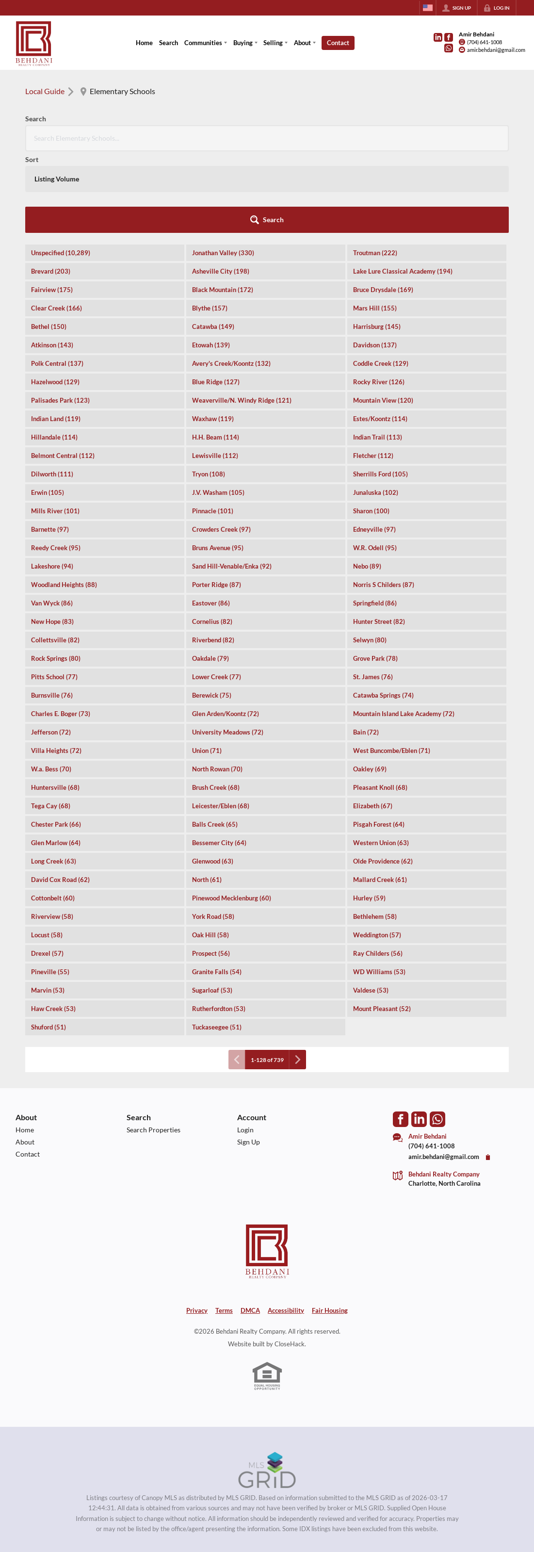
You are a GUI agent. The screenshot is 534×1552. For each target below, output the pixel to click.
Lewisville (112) (215, 374)
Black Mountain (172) (222, 208)
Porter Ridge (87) (216, 503)
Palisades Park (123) (60, 319)
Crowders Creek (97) (221, 448)
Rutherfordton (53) (218, 927)
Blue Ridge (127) (216, 300)
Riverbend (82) (213, 558)
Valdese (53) (370, 909)
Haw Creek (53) (53, 927)
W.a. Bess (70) (51, 687)
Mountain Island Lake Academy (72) (403, 632)
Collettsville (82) (55, 558)
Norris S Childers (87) (383, 503)
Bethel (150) (48, 245)
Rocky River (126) (379, 300)
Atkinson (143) (52, 263)
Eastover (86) (211, 521)
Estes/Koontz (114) (380, 337)
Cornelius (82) (212, 540)
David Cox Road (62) (60, 798)
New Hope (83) (52, 540)
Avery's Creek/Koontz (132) (231, 282)
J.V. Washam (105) (218, 411)
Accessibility (286, 1229)
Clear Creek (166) (56, 226)
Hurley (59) (369, 816)
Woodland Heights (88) (64, 503)
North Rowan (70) (217, 687)
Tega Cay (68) (50, 724)
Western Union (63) (381, 761)
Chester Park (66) (56, 743)
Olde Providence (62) (383, 780)
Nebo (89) (367, 485)
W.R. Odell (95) (375, 466)
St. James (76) (373, 595)
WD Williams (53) (379, 890)
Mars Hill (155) (375, 226)
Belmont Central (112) (63, 374)
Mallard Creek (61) (380, 798)
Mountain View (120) (383, 319)
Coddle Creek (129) (380, 282)
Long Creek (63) (53, 780)
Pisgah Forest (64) (379, 743)
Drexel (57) (47, 872)
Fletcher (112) (373, 374)
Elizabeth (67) (372, 724)
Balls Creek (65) (215, 743)
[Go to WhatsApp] (448, 48)
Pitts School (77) (54, 595)
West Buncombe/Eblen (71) (391, 669)
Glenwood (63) (212, 780)
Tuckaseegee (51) (217, 945)
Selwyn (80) (370, 558)
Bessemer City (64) (219, 761)
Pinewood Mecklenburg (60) (231, 816)
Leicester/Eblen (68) (220, 724)
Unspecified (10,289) (60, 171)
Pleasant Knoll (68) (380, 706)
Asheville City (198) (220, 190)
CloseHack (290, 1262)
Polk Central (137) (57, 282)
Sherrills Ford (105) (380, 392)
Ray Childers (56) (378, 872)
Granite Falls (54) (217, 890)
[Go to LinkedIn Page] (438, 37)
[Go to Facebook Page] (448, 37)
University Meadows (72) (227, 650)
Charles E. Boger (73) (60, 632)
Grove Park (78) (375, 577)
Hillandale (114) (54, 355)
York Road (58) (213, 835)
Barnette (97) (50, 448)
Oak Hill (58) (210, 853)
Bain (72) (366, 650)
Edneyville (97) (374, 448)
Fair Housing (330, 1229)
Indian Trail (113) (377, 355)
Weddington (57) (377, 853)
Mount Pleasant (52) (382, 927)
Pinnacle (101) (212, 429)
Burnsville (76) (52, 614)
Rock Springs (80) (56, 577)
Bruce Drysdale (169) (383, 208)
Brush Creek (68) (216, 706)
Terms (224, 1229)
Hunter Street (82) (379, 540)
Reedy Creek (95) (56, 466)
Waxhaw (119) (213, 337)
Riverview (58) (52, 835)
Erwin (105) (47, 411)
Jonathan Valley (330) (223, 171)
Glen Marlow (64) (56, 761)
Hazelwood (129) (55, 300)
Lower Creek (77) (216, 595)
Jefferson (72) (51, 650)
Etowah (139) (211, 263)
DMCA (250, 1229)
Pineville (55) (50, 890)
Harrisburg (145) (377, 245)
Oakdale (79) (210, 577)
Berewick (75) (211, 614)
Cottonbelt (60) (53, 816)
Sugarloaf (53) (212, 909)
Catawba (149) (213, 245)
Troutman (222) (375, 171)
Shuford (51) (48, 945)
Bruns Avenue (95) (217, 466)
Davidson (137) (375, 263)
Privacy (197, 1229)
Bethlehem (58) (375, 835)
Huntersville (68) (55, 706)
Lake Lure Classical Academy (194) (403, 190)
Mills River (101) (55, 429)
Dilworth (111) (52, 392)
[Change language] (428, 8)
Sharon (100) (371, 429)
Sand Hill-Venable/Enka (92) (232, 485)
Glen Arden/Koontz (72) (225, 632)
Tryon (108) (208, 392)
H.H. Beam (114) (215, 355)
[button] (482, 138)
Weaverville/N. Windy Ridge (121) (241, 319)
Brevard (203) (50, 190)
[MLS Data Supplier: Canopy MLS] (267, 1389)
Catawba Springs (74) (383, 614)
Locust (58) (47, 853)
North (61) (207, 798)
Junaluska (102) (375, 411)
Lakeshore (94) (52, 485)
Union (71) (207, 669)
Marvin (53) (48, 909)
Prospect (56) (211, 872)
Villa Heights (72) (56, 669)
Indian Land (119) (56, 337)
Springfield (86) (375, 521)
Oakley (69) (370, 687)
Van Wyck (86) (52, 521)
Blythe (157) (209, 226)
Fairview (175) (52, 208)
